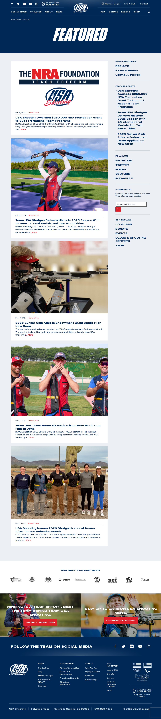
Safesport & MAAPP (44, 681)
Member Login (112, 4)
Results (122, 66)
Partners (89, 676)
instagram (124, 178)
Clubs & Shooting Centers (130, 239)
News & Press (126, 70)
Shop (136, 12)
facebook (123, 160)
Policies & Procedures (66, 673)
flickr (120, 169)
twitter (122, 165)
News (59, 12)
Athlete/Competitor (69, 668)
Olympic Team (92, 672)
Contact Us (43, 668)
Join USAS (123, 224)
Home (13, 19)
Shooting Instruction (65, 683)
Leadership (91, 680)
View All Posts (128, 75)
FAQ (40, 672)
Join (103, 12)
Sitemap (42, 686)
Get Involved (19, 12)
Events (125, 12)
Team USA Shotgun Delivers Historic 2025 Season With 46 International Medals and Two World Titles (131, 120)
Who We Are (91, 668)
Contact (144, 4)
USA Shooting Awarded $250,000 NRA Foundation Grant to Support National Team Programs (131, 98)
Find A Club (129, 4)
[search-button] (148, 12)
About (49, 12)
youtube (122, 173)
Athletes (36, 12)
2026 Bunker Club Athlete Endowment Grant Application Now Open (131, 139)
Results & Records (69, 678)
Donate (113, 12)
